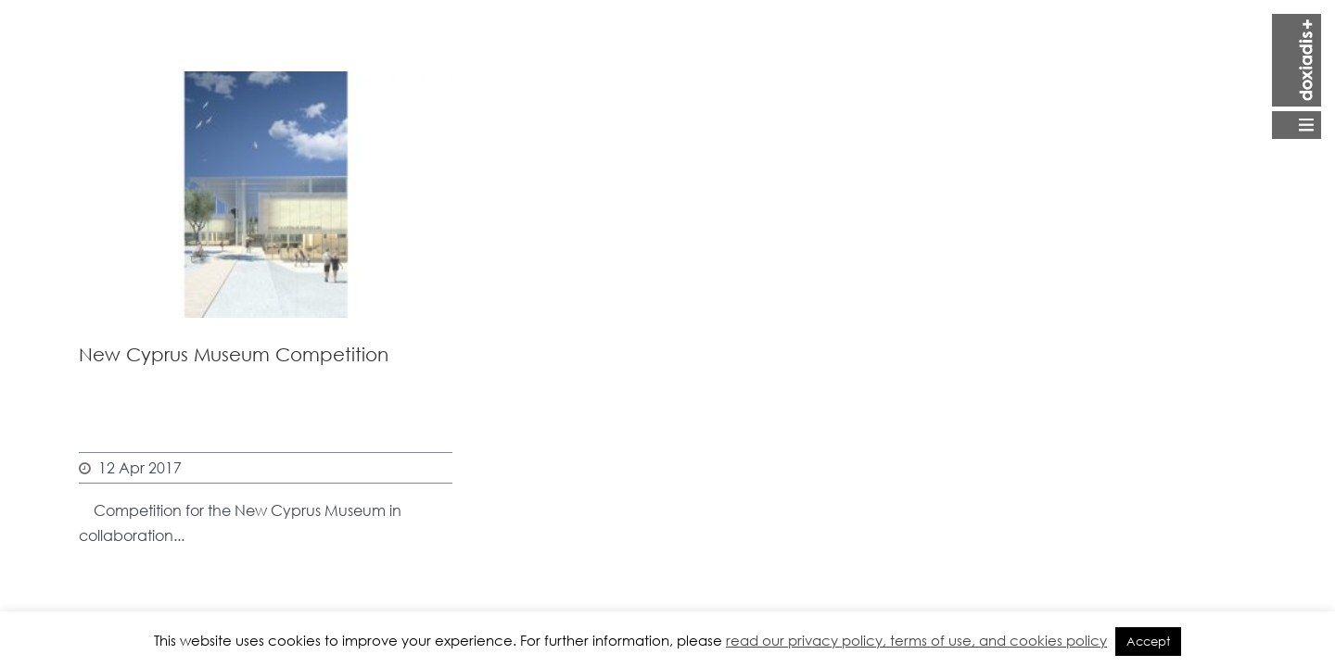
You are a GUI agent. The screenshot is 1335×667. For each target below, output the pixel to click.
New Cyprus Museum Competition (233, 354)
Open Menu (1296, 76)
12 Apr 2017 (140, 467)
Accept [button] (1148, 641)
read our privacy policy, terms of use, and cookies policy (916, 640)
